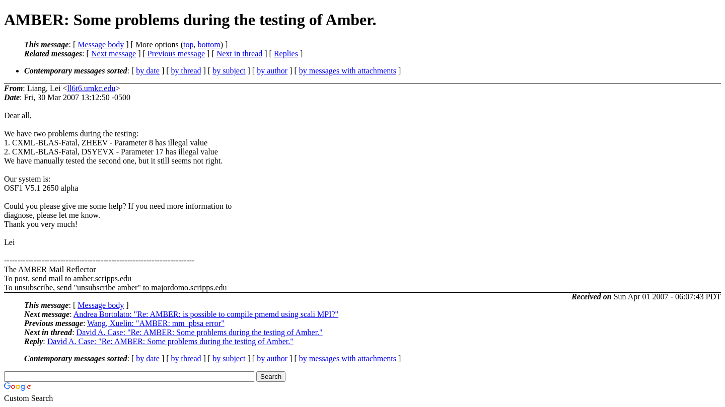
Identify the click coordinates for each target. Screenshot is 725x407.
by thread (186, 70)
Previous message (176, 53)
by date (148, 70)
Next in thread (239, 53)
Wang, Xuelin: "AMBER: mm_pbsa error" (156, 323)
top (188, 44)
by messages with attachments (347, 70)
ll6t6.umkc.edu (91, 88)
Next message (113, 53)
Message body (101, 44)
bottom (208, 44)
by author (272, 70)
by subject (228, 70)
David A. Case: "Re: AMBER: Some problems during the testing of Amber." (200, 332)
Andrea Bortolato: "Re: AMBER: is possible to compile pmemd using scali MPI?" (206, 314)
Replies (286, 53)
